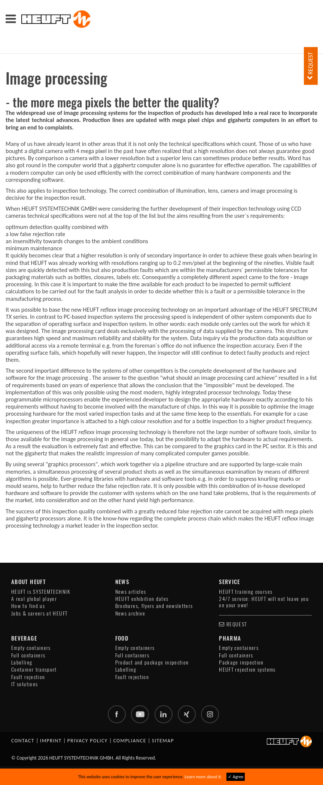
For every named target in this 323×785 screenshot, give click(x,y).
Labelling (21, 662)
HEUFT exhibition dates (142, 598)
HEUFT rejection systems (247, 669)
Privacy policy (87, 740)
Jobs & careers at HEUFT (39, 613)
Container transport (34, 669)
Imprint (51, 740)
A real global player (34, 598)
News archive (130, 613)
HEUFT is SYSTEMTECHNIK (40, 591)
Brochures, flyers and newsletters (154, 606)
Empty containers (31, 647)
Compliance (129, 740)
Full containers (28, 655)
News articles (130, 591)
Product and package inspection (152, 662)
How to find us (28, 606)
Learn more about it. (203, 776)
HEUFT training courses (245, 591)
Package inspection (241, 662)
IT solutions (24, 684)
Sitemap (163, 740)
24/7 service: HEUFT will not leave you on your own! (264, 602)
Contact (22, 740)
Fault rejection (28, 677)
